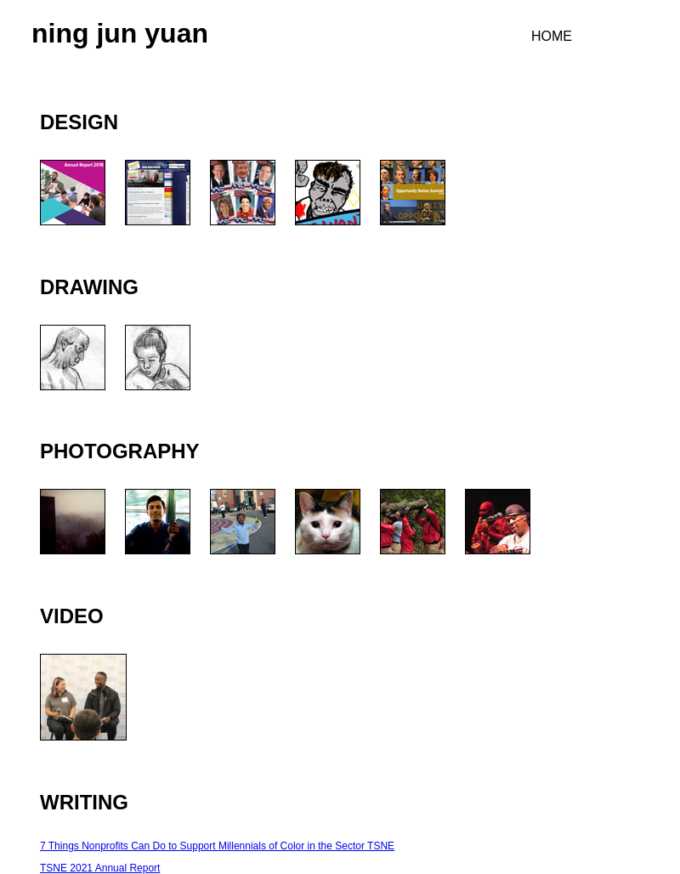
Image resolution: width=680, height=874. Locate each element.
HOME (551, 36)
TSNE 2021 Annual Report (100, 868)
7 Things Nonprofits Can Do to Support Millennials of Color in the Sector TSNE (217, 846)
